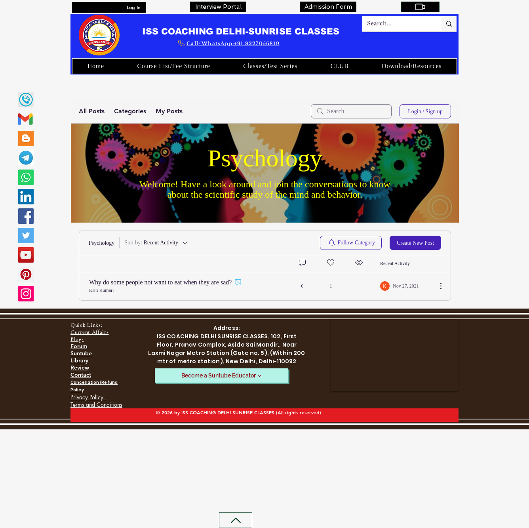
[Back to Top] (235, 520)
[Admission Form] (328, 7)
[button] (339, 66)
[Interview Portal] (218, 7)
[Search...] (396, 23)
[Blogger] (26, 138)
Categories (130, 111)
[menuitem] (351, 243)
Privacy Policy (88, 397)
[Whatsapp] (26, 177)
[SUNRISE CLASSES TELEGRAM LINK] (26, 158)
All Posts (92, 111)
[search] (351, 111)
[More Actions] (436, 286)
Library (79, 360)
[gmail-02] (26, 119)
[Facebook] (26, 216)
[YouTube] (26, 255)
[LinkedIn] (26, 196)
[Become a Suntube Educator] (221, 375)
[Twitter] (26, 235)
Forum (78, 346)
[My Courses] (420, 7)
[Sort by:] (156, 243)
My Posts (169, 111)
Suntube (81, 353)
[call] (26, 99)
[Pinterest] (26, 274)
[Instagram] (26, 293)
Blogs (77, 339)
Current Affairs (89, 332)
